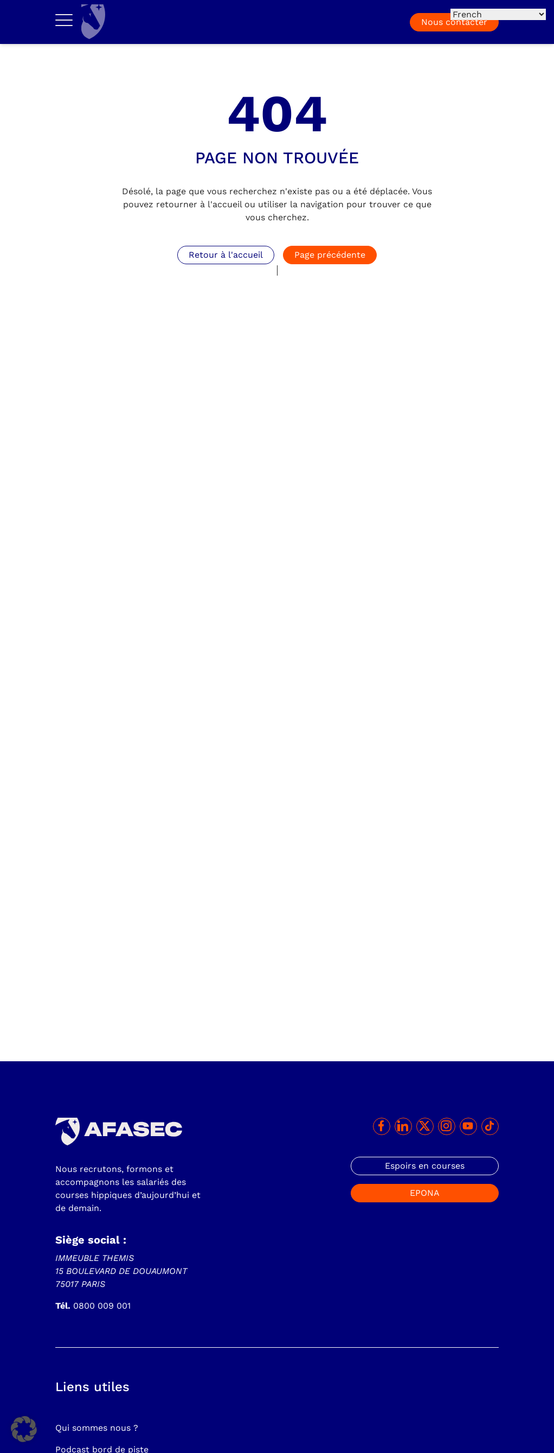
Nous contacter (454, 22)
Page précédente (329, 255)
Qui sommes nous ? (96, 1428)
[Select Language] (498, 14)
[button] (24, 1429)
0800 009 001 (93, 1306)
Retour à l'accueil (226, 255)
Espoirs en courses (425, 1166)
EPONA (425, 1193)
